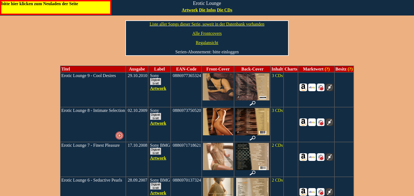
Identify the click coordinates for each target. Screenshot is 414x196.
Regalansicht (207, 42)
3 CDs (277, 75)
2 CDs (277, 145)
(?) (326, 69)
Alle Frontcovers (207, 33)
